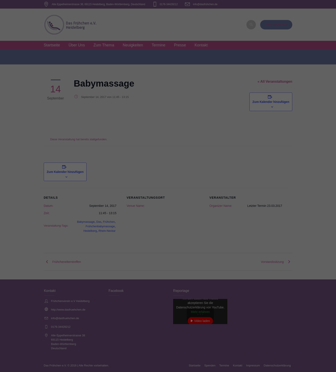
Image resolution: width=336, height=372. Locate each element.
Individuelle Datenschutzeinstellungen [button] (168, 107)
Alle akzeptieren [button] (168, 82)
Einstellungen (121, 57)
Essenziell (122, 67)
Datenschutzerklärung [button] (170, 117)
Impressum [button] (189, 117)
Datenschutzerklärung (141, 53)
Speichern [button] (168, 95)
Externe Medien (207, 67)
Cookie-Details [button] (149, 117)
